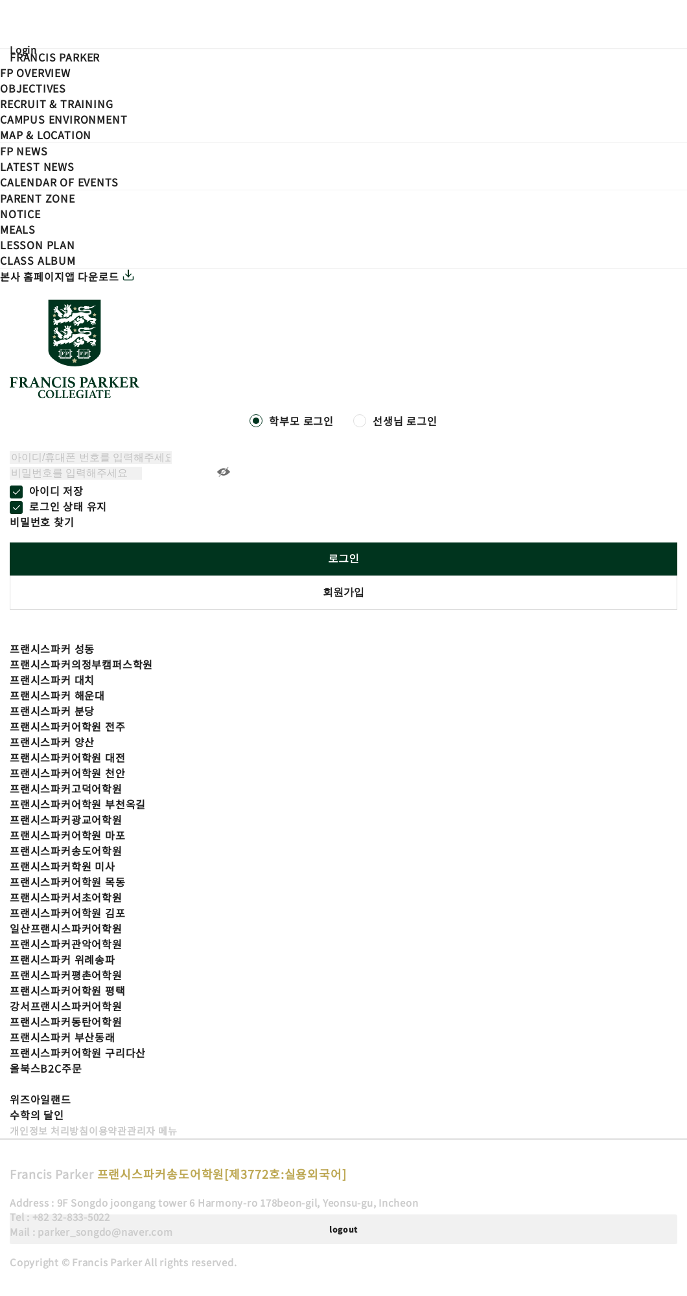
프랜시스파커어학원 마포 (68, 835)
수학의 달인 (37, 1115)
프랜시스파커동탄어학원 (66, 1021)
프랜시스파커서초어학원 (66, 897)
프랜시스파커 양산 (52, 742)
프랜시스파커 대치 (52, 679)
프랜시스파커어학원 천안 (68, 773)
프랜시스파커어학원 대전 (68, 757)
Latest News (37, 166)
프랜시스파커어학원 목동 (68, 881)
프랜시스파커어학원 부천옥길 (78, 804)
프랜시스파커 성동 (52, 648)
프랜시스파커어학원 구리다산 (78, 1052)
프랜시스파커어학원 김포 (68, 913)
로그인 (343, 558)
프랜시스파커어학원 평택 (68, 990)
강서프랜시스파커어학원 (66, 1006)
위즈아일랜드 (40, 1099)
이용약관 (108, 1130)
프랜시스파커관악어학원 (66, 944)
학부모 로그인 (301, 421)
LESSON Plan (37, 244)
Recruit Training (56, 103)
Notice (20, 213)
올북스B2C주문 (46, 1068)
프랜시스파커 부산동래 (62, 1037)
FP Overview (35, 72)
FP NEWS (24, 151)
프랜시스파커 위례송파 (62, 959)
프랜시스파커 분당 (52, 711)
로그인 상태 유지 (68, 506)
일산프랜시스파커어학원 (66, 928)
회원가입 (343, 592)
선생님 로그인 (405, 421)
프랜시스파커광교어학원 (66, 819)
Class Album (38, 260)
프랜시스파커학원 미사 (62, 866)
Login (23, 49)
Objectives (33, 88)
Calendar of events (59, 182)
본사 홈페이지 (32, 276)
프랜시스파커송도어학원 (66, 850)
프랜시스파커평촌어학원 (66, 975)
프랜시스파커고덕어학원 (66, 788)
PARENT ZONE (37, 198)
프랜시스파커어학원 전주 (68, 726)
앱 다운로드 (100, 276)
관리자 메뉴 (152, 1130)
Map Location (45, 134)
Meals (18, 229)
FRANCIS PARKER (55, 57)
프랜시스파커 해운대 (57, 695)
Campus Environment (63, 119)
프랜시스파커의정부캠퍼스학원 (81, 664)
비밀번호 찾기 (42, 522)
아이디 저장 (56, 490)
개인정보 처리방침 (49, 1130)
